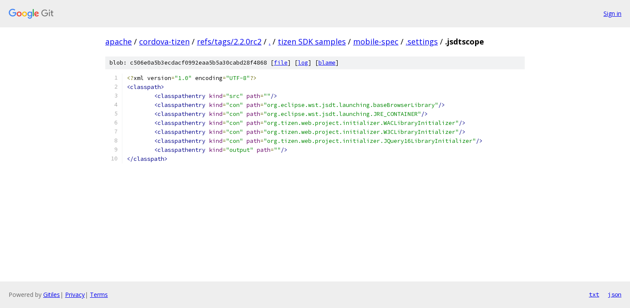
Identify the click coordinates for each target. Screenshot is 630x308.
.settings (422, 41)
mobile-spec (375, 41)
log (303, 62)
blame (327, 62)
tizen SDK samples (312, 41)
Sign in (612, 13)
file (281, 62)
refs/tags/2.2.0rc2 (229, 41)
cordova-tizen (164, 41)
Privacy (75, 294)
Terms (99, 294)
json (614, 294)
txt (594, 294)
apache (118, 41)
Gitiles (51, 294)
